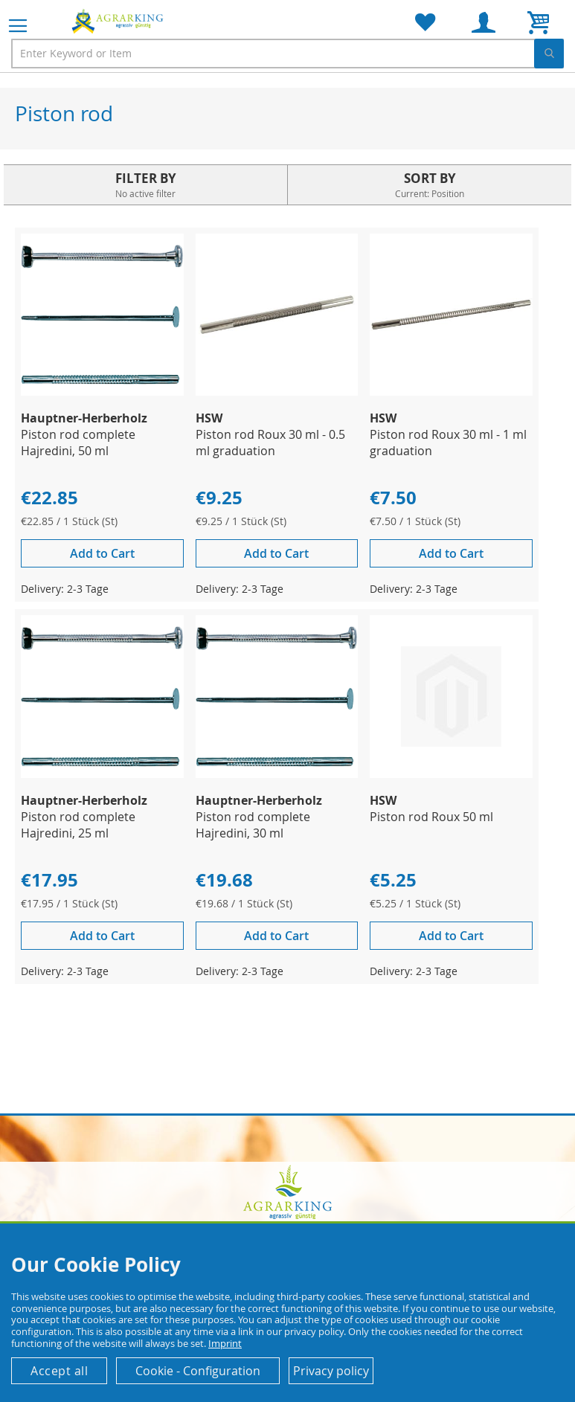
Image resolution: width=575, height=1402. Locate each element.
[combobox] (287, 53)
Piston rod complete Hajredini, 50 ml (78, 442)
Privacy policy (331, 1371)
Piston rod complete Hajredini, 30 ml (253, 824)
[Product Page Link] (102, 392)
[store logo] (119, 21)
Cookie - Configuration (197, 1371)
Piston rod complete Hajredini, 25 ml (78, 824)
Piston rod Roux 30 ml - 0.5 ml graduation (270, 442)
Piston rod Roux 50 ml (431, 816)
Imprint (225, 1343)
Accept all (59, 1371)
